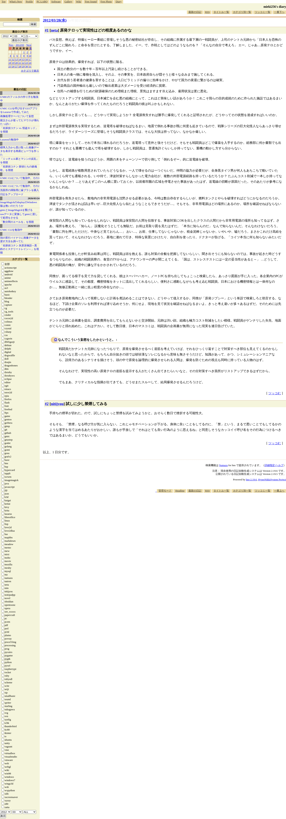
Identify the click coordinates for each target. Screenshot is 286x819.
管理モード (164, 490)
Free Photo (106, 1)
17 (30, 59)
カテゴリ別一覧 (242, 12)
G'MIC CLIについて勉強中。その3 (19, 178)
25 (10, 66)
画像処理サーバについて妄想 (17, 116)
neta (54, 30)
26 (13, 66)
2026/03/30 (34, 92)
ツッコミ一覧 (262, 12)
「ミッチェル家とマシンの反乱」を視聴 (19, 160)
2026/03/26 (34, 174)
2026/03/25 (34, 182)
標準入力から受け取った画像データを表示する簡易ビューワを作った (19, 151)
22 (23, 62)
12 (13, 59)
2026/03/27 (34, 143)
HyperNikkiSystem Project (272, 479)
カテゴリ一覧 (20, 259)
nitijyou (57, 404)
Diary (119, 1)
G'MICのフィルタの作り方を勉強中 (19, 98)
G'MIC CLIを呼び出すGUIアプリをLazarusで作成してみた (19, 110)
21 (20, 62)
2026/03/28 (34, 135)
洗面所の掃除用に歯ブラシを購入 (19, 190)
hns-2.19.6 (251, 479)
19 (13, 62)
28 (20, 66)
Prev (11, 44)
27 (16, 66)
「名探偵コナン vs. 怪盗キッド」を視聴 (19, 130)
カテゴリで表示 (30, 70)
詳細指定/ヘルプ (274, 465)
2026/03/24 (34, 198)
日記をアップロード (11, 194)
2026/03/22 (34, 233)
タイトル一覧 (221, 12)
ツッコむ (274, 393)
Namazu (223, 465)
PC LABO (42, 1)
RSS (207, 12)
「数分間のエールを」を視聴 (17, 221)
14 (20, 59)
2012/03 (20, 44)
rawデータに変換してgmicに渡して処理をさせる (19, 216)
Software (56, 1)
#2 (47, 404)
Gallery (68, 1)
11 (10, 59)
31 (30, 66)
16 (26, 59)
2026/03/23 (34, 225)
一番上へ (279, 490)
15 (23, 59)
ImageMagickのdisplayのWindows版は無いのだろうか (18, 204)
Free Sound (91, 1)
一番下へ (279, 12)
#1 (47, 30)
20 (16, 62)
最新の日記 (194, 12)
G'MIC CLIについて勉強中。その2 (19, 185)
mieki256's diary (275, 6)
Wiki (78, 1)
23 (26, 62)
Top (4, 1)
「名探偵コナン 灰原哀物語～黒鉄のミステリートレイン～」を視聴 (19, 249)
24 (30, 62)
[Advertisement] (213, 505)
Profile (29, 1)
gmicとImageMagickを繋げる (16, 209)
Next (28, 44)
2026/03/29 (34, 104)
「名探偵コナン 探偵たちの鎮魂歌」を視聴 (18, 168)
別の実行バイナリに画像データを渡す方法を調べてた (19, 239)
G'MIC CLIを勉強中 (11, 229)
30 (26, 66)
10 (30, 55)
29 (23, 66)
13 (16, 59)
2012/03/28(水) (55, 20)
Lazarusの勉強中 (9, 139)
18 (10, 62)
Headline (180, 490)
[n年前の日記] (79, 20)
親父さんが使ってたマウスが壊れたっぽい (19, 122)
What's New (15, 1)
